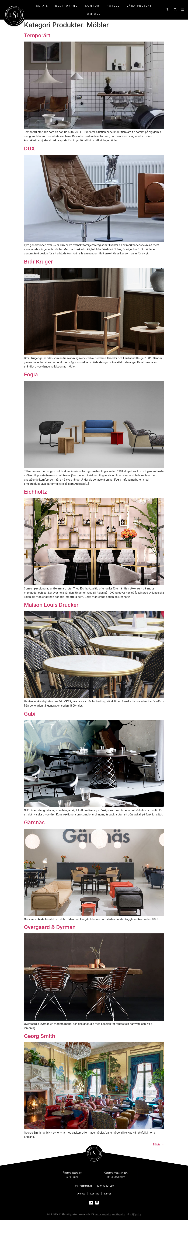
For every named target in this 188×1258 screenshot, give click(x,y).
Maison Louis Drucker (51, 605)
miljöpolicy (135, 1214)
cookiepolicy (118, 1214)
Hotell (113, 5)
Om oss (94, 13)
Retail (42, 5)
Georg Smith (39, 1036)
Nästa (158, 1144)
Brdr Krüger (38, 261)
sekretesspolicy (103, 1214)
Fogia (31, 374)
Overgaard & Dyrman (50, 927)
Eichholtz (35, 491)
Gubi (30, 713)
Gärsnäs (34, 822)
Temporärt (37, 35)
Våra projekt (139, 5)
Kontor (92, 5)
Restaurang (66, 5)
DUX (29, 148)
